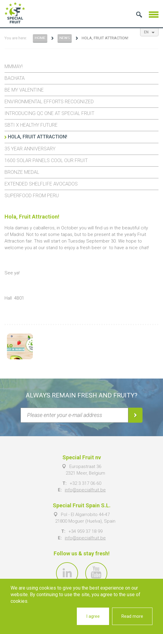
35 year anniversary (30, 149)
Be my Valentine (24, 90)
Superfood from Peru (32, 195)
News (64, 38)
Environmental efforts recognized (49, 101)
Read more (132, 616)
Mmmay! (14, 66)
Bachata (15, 78)
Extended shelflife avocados (41, 184)
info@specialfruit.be (85, 490)
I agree (93, 616)
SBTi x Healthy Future (31, 125)
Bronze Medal (22, 172)
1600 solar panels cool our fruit (46, 160)
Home (40, 38)
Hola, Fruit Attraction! (37, 137)
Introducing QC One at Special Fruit (49, 113)
